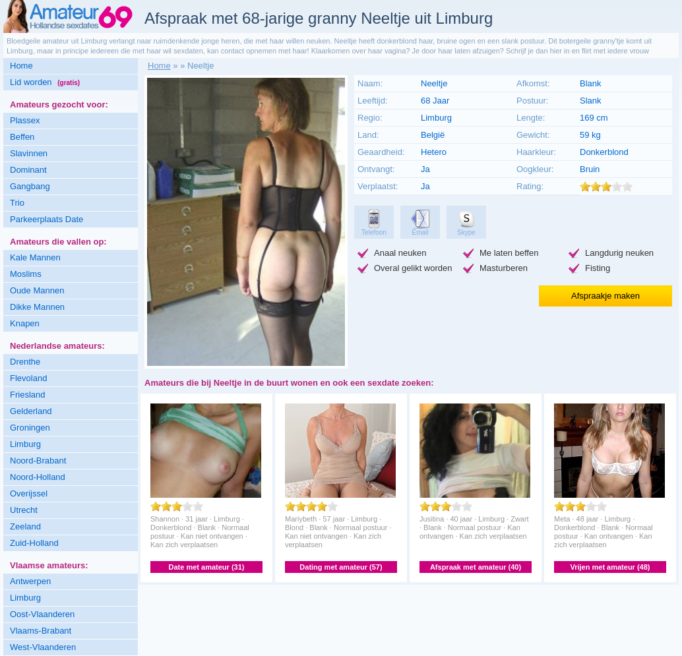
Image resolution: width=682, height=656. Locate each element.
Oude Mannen (37, 290)
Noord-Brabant (38, 460)
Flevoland (28, 378)
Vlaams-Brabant (40, 631)
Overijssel (28, 493)
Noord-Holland (37, 477)
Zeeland (25, 526)
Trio (17, 203)
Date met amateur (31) (207, 567)
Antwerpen (30, 581)
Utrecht (24, 510)
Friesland (27, 395)
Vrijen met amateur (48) (610, 567)
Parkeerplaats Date (46, 219)
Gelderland (31, 411)
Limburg (25, 444)
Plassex (25, 120)
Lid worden (45, 82)
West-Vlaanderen (43, 647)
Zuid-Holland (34, 543)
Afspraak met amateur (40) (475, 567)
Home (21, 66)
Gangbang (30, 186)
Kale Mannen (35, 257)
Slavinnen (28, 153)
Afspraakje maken (605, 296)
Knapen (25, 323)
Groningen (30, 427)
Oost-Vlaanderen (42, 614)
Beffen (22, 137)
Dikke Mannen (37, 307)
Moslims (26, 274)
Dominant (28, 170)
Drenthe (25, 362)
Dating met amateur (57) (340, 567)
